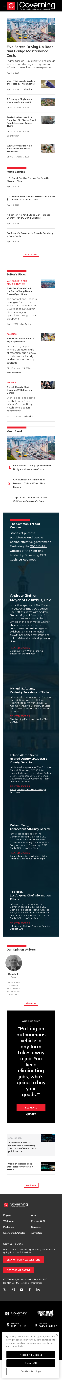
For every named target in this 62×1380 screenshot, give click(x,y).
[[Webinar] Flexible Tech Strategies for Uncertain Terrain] (48, 1166)
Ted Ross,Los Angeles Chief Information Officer (30, 895)
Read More (31, 1185)
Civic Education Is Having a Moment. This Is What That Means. (29, 483)
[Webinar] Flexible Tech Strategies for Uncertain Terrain (20, 1166)
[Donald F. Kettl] (13, 963)
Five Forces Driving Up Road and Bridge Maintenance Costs (30, 51)
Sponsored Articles (14, 1232)
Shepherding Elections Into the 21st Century (29, 720)
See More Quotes (31, 1108)
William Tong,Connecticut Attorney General (30, 827)
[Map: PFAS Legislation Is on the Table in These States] (48, 84)
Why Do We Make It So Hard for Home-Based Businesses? (19, 148)
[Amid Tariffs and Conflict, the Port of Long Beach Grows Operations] (48, 284)
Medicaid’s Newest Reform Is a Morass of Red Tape (14, 988)
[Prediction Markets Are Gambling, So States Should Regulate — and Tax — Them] (48, 120)
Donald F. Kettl (13, 975)
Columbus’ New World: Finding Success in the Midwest (26, 652)
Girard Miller (13, 136)
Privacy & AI (38, 1221)
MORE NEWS (31, 254)
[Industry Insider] (16, 1325)
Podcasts (8, 1226)
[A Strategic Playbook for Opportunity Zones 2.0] (48, 102)
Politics (12, 334)
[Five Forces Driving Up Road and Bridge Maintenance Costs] (31, 30)
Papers (7, 1215)
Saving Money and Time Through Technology (28, 791)
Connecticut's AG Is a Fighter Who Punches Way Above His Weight (28, 857)
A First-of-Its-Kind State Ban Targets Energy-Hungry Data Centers (28, 216)
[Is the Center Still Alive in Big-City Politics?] (48, 337)
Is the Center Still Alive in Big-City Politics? (20, 340)
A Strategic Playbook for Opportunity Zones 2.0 (20, 101)
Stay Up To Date (13, 1243)
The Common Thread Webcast (25, 525)
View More (31, 1003)
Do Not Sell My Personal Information (22, 1282)
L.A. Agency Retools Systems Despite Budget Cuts (30, 927)
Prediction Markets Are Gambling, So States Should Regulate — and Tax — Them (22, 121)
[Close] (57, 1334)
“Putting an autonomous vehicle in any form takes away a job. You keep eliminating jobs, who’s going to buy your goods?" (31, 1061)
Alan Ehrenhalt (14, 372)
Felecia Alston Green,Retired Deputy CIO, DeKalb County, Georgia (28, 758)
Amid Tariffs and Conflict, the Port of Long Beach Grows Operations (20, 291)
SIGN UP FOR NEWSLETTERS (23, 1259)
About (35, 1215)
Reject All (31, 1363)
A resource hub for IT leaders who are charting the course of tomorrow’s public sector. (22, 1147)
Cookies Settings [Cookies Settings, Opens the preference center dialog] (31, 1371)
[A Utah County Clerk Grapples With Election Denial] (48, 385)
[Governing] (16, 1314)
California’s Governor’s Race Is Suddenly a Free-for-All (30, 235)
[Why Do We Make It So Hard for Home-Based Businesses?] (48, 148)
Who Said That (31, 1021)
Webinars (8, 1221)
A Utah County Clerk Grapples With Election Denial (19, 390)
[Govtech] (46, 1314)
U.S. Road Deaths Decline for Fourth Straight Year (28, 180)
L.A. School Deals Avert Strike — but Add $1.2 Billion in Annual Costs (31, 198)
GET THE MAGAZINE (18, 1270)
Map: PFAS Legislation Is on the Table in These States (21, 82)
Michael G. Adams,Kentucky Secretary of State (29, 690)
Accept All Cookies (31, 1354)
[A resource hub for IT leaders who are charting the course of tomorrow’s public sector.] (48, 1138)
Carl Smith (26, 89)
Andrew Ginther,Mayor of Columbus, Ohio (30, 597)
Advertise (36, 1232)
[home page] (31, 5)
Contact (36, 1226)
